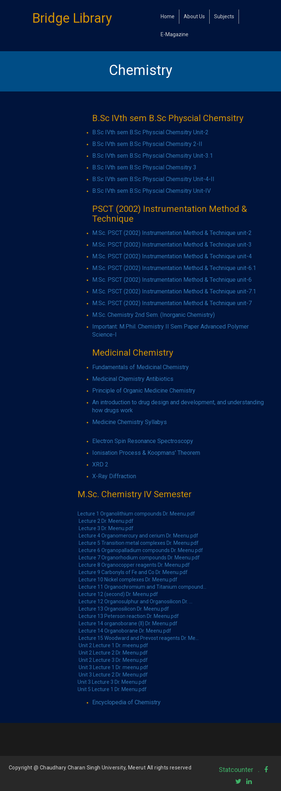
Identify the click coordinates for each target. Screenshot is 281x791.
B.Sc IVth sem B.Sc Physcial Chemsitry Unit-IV (151, 190)
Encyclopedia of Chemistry (126, 702)
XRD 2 (100, 464)
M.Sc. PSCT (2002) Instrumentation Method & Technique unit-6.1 (174, 268)
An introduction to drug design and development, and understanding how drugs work (178, 406)
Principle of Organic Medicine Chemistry (143, 390)
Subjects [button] (224, 16)
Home (168, 16)
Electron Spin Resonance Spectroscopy (142, 441)
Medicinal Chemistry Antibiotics (132, 378)
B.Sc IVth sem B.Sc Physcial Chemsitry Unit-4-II (153, 179)
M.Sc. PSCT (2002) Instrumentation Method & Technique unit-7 (172, 303)
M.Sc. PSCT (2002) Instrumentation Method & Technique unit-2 (172, 232)
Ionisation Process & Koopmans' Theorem (146, 452)
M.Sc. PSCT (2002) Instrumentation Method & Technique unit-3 (172, 244)
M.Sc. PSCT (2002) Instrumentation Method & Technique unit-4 (172, 256)
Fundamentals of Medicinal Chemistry (140, 367)
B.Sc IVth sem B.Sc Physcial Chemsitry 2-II (147, 143)
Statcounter (236, 769)
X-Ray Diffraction (114, 476)
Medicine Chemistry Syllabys (129, 422)
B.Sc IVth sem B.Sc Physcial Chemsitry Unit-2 (150, 132)
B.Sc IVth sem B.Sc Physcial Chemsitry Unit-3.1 (152, 155)
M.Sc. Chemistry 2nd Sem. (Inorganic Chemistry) (153, 314)
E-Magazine (174, 34)
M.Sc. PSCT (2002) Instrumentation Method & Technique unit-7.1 (174, 291)
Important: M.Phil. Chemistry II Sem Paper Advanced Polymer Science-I (170, 330)
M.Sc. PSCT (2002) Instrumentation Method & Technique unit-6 (172, 279)
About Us (194, 16)
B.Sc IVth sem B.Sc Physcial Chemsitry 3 (144, 167)
